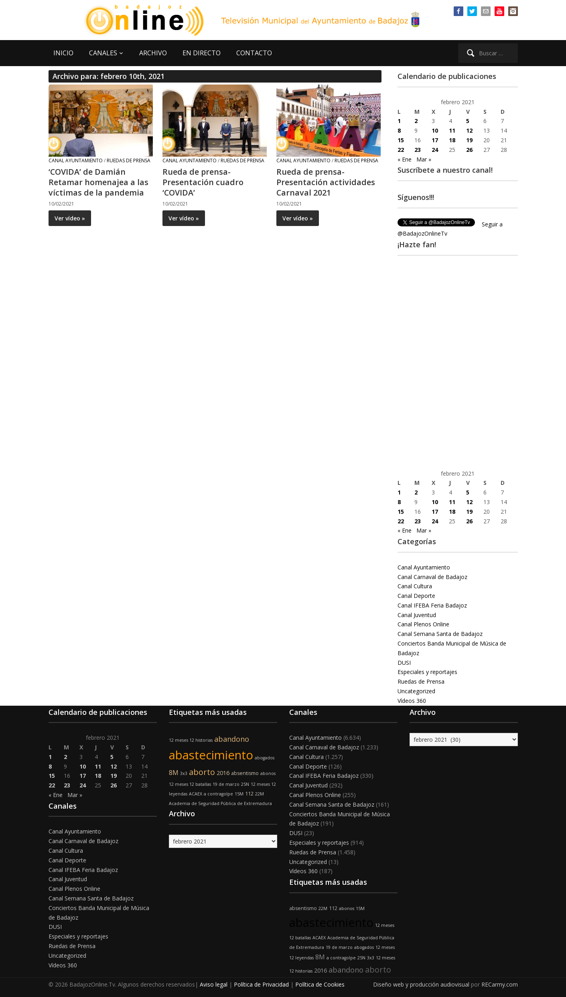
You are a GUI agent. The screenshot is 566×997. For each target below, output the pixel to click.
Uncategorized (416, 691)
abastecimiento (211, 755)
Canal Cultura (415, 586)
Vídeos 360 (412, 700)
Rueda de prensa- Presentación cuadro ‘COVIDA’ (202, 182)
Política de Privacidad (261, 984)
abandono (231, 739)
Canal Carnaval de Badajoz (432, 577)
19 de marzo (226, 784)
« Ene (405, 159)
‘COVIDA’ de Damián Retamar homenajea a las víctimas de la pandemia (98, 182)
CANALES (103, 52)
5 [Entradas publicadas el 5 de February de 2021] (467, 121)
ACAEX (195, 794)
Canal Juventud (417, 615)
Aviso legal (213, 984)
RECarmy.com (499, 984)
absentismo (245, 773)
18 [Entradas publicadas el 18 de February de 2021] (452, 140)
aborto (202, 772)
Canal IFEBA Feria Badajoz (432, 605)
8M (174, 772)
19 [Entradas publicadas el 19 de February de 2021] (469, 140)
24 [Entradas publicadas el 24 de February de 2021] (435, 149)
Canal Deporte (416, 595)
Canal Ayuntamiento (76, 160)
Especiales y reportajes (427, 672)
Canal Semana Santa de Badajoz (440, 634)
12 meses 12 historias (191, 740)
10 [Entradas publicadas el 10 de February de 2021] (435, 130)
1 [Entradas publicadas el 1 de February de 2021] (399, 121)
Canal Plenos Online (423, 624)
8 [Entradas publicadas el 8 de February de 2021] (399, 130)
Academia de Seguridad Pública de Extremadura (220, 803)
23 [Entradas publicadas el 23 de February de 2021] (417, 149)
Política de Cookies (320, 984)
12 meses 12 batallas (190, 784)
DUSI (404, 662)
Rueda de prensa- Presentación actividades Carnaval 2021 (325, 182)
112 (249, 793)
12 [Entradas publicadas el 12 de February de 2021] (469, 130)
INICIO (63, 52)
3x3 (183, 773)
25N (245, 784)
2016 (223, 773)
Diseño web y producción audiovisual (421, 984)
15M (239, 794)
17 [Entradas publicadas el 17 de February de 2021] (435, 140)
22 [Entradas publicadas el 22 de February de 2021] (401, 149)
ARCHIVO (153, 52)
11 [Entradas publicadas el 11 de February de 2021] (452, 130)
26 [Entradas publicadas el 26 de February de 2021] (469, 149)
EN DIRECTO (202, 52)
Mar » (423, 159)
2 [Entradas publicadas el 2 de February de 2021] (416, 121)
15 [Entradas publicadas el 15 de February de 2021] (401, 140)
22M (259, 794)
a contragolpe (218, 794)
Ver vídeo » (70, 218)
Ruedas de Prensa (128, 160)
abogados (264, 758)
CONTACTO (254, 52)
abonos (268, 773)
